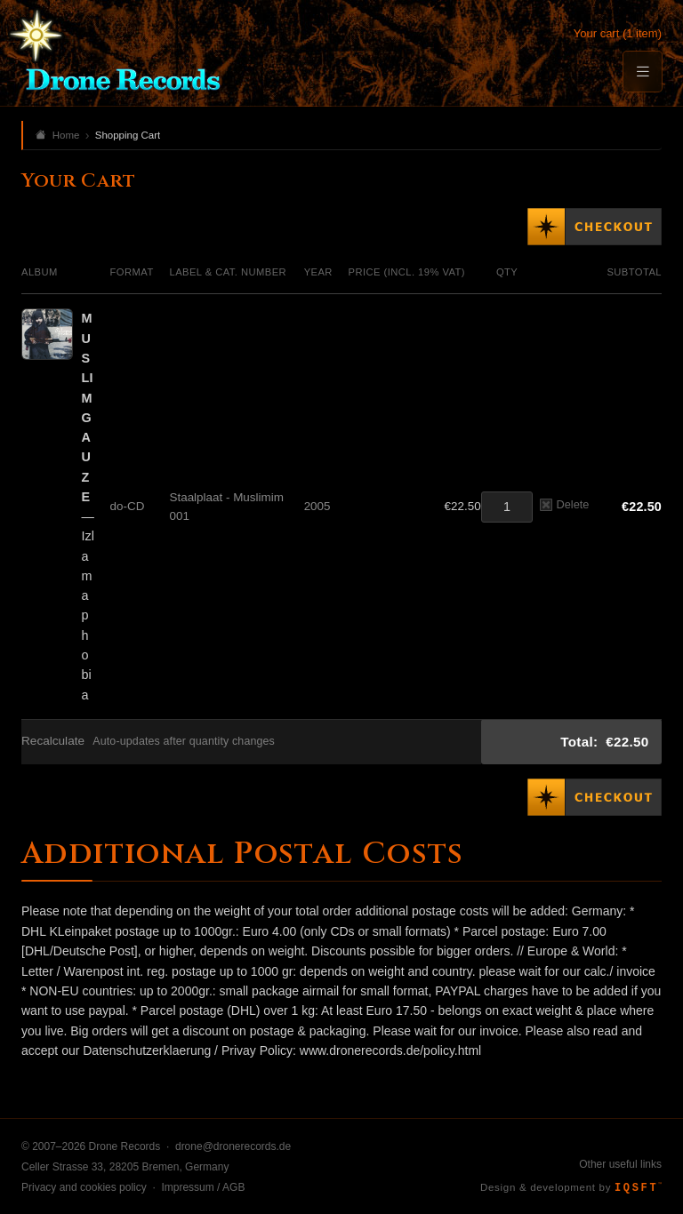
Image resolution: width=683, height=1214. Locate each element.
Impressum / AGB (203, 1187)
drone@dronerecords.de (233, 1146)
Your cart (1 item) (618, 33)
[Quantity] (507, 507)
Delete (564, 504)
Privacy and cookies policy (84, 1187)
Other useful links (620, 1164)
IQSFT (638, 1188)
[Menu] (642, 71)
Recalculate (52, 740)
